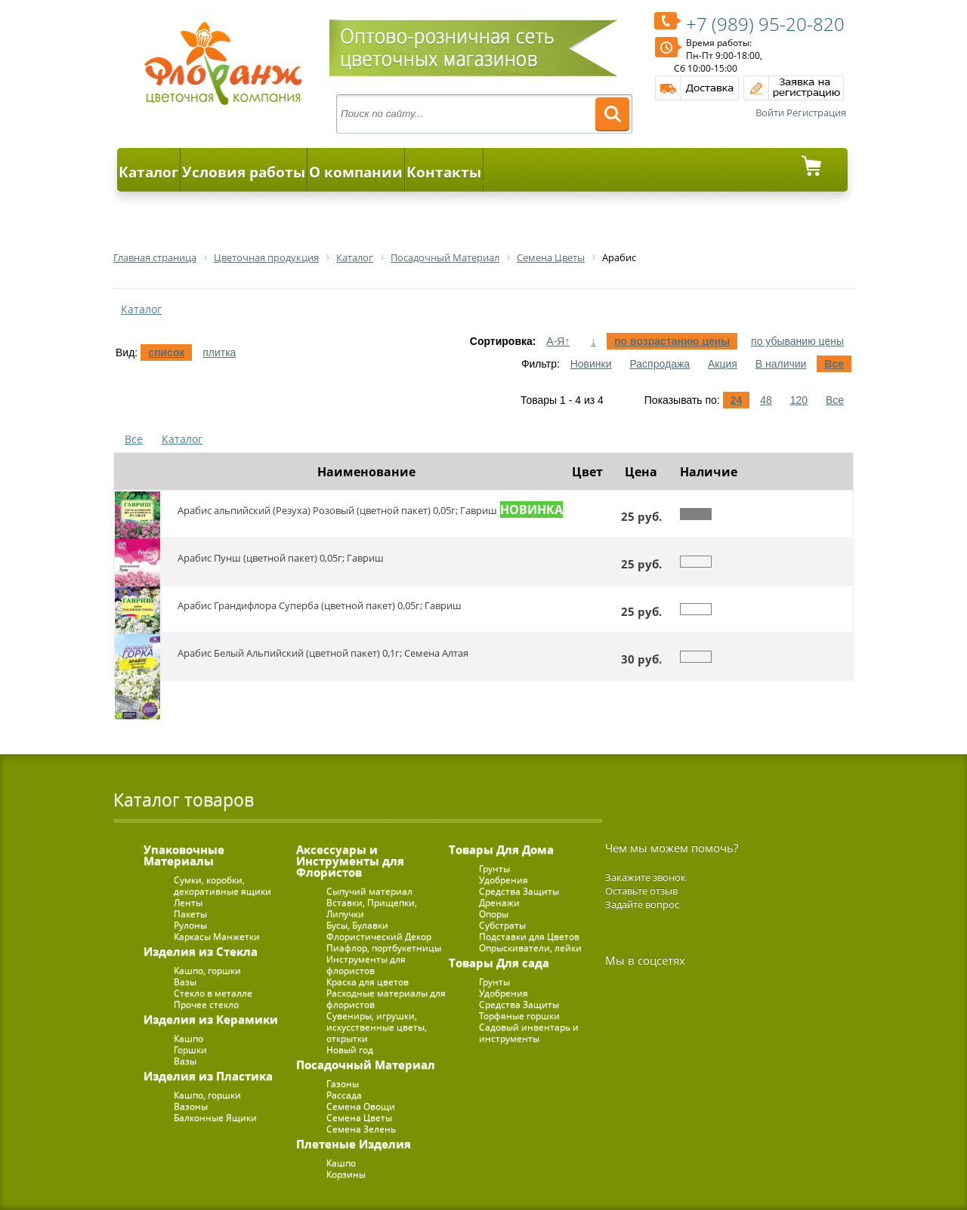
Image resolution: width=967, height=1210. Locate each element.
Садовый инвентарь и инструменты (529, 1032)
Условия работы (243, 172)
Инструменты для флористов (366, 964)
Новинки (591, 364)
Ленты (188, 902)
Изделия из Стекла (201, 951)
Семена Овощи (360, 1106)
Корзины (346, 1174)
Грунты (494, 868)
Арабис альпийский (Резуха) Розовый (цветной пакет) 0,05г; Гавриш (337, 510)
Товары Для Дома (501, 849)
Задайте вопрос (642, 904)
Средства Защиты (519, 891)
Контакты (443, 172)
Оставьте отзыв (641, 890)
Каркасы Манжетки (217, 936)
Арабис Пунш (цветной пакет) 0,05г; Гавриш (281, 558)
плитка (219, 352)
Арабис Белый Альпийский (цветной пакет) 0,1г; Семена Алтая (323, 653)
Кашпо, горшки (207, 970)
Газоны (342, 1083)
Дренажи (499, 902)
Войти (769, 112)
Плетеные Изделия (353, 1143)
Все (834, 364)
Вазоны (191, 1106)
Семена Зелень (361, 1129)
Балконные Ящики (215, 1117)
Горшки (190, 1049)
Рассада (344, 1095)
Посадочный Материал (365, 1064)
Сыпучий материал (369, 891)
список (166, 352)
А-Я (558, 341)
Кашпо (188, 1038)
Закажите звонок (645, 877)
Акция (722, 364)
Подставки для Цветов (529, 936)
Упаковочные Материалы (184, 855)
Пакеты (190, 913)
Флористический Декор (378, 936)
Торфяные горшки (519, 1015)
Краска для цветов (367, 981)
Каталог (148, 172)
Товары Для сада (499, 962)
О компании (356, 172)
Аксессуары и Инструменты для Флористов (350, 860)
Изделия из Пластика (208, 1075)
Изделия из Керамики (211, 1019)
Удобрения (503, 879)
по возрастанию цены (672, 341)
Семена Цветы (359, 1117)
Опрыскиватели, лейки (530, 947)
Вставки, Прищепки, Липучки (371, 908)
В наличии (781, 364)
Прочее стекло (206, 1004)
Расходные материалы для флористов (386, 998)
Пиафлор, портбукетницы (383, 947)
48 (766, 400)
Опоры (493, 913)
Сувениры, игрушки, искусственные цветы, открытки (376, 1027)
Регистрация (816, 112)
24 (737, 400)
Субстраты (502, 925)
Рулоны (190, 925)
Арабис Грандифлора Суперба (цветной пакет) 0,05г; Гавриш (320, 605)
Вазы (185, 981)
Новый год (349, 1049)
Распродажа (659, 364)
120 (799, 400)
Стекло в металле (213, 993)
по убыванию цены (797, 341)
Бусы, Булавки (357, 925)
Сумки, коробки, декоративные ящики (222, 885)
